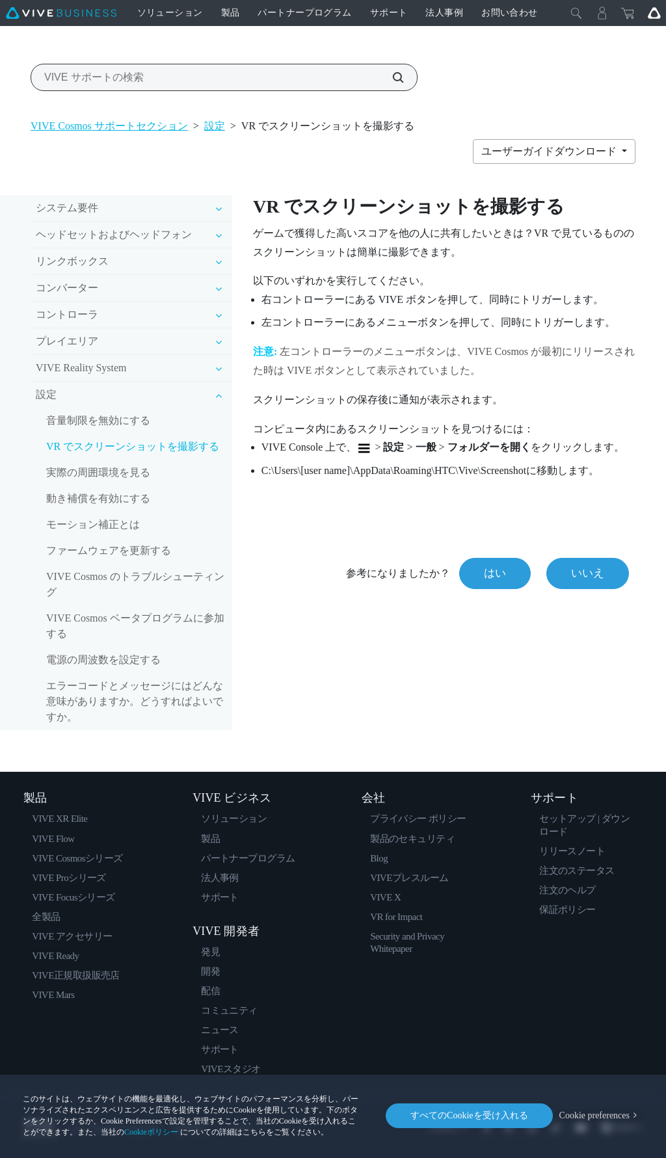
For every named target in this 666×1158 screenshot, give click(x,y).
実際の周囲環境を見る (98, 472)
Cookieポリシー (151, 1132)
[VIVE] (61, 13)
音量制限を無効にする (98, 420)
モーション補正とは (93, 524)
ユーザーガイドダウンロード (550, 151)
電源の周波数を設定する (103, 659)
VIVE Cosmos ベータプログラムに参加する (135, 625)
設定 (214, 125)
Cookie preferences (594, 1115)
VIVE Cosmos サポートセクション (109, 125)
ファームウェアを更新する (108, 550)
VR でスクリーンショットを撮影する (132, 446)
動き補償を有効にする (98, 498)
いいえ (587, 573)
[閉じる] (576, 13)
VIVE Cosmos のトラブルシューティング (135, 584)
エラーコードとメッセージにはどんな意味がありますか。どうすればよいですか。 (134, 701)
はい (495, 573)
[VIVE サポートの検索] (391, 77)
